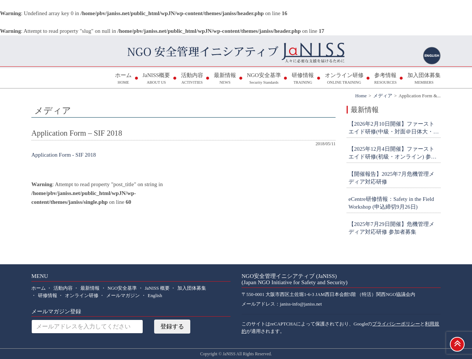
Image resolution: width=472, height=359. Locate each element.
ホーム (123, 79)
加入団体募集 (424, 79)
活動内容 (192, 79)
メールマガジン (123, 295)
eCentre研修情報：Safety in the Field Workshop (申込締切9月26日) (391, 203)
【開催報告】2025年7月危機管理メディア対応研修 (391, 178)
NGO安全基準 (264, 79)
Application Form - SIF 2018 (63, 155)
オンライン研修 (344, 79)
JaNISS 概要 (157, 288)
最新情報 (225, 79)
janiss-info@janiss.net (301, 304)
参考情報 (385, 79)
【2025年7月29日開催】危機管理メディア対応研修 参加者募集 (391, 228)
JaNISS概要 (156, 79)
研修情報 (303, 79)
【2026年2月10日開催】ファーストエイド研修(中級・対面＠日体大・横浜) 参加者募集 (393, 128)
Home (361, 95)
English (155, 295)
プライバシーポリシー (396, 324)
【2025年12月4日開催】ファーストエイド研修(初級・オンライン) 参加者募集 (392, 153)
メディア (382, 95)
